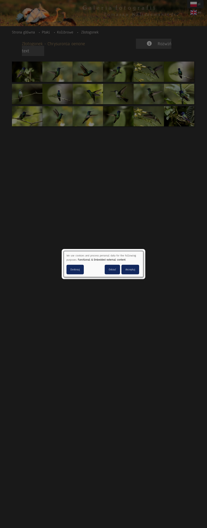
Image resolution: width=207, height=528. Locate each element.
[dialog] (103, 264)
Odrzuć (112, 269)
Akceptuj (130, 269)
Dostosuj (75, 269)
